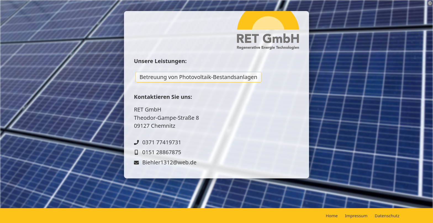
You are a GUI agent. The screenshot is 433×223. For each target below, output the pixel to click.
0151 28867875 (161, 152)
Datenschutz (387, 215)
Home (332, 215)
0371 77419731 (161, 142)
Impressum (356, 215)
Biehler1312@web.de (169, 162)
